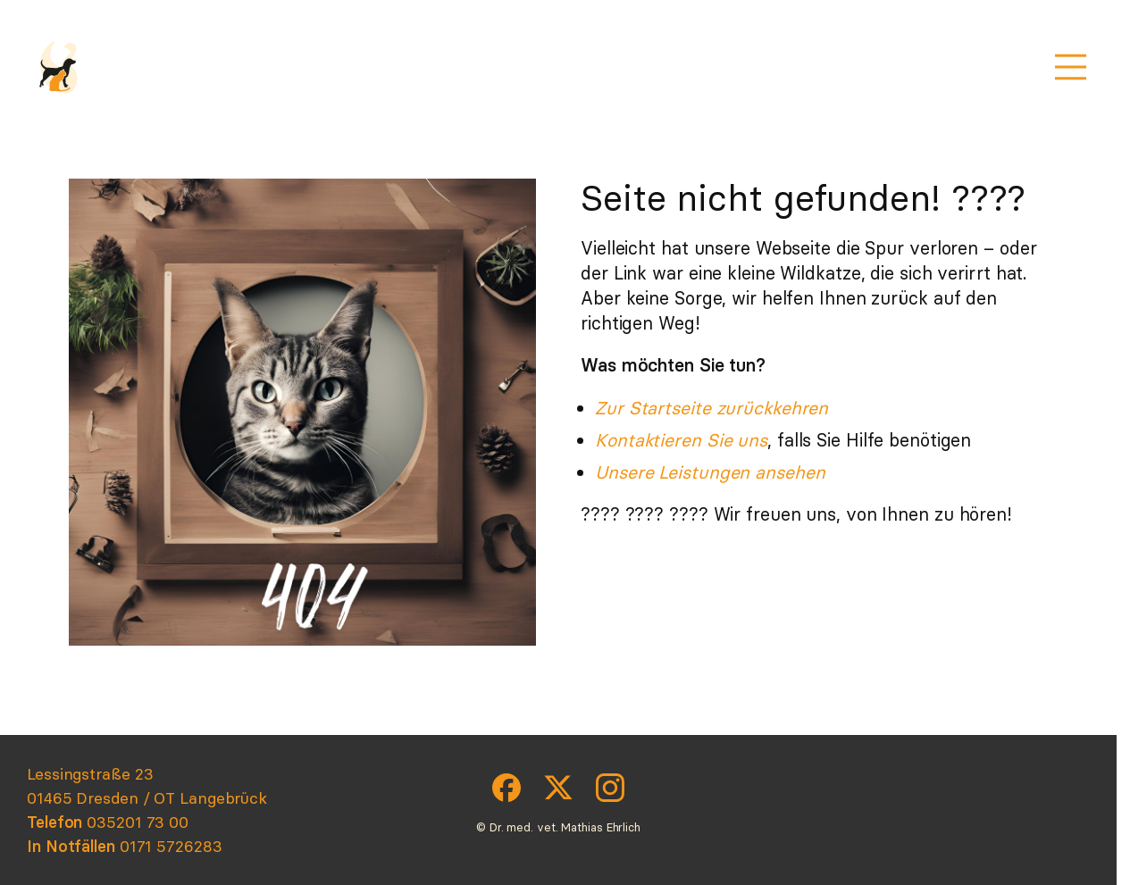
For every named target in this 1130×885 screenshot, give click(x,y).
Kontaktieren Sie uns (681, 440)
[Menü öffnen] (1070, 67)
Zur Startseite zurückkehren (711, 408)
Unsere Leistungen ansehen (710, 472)
